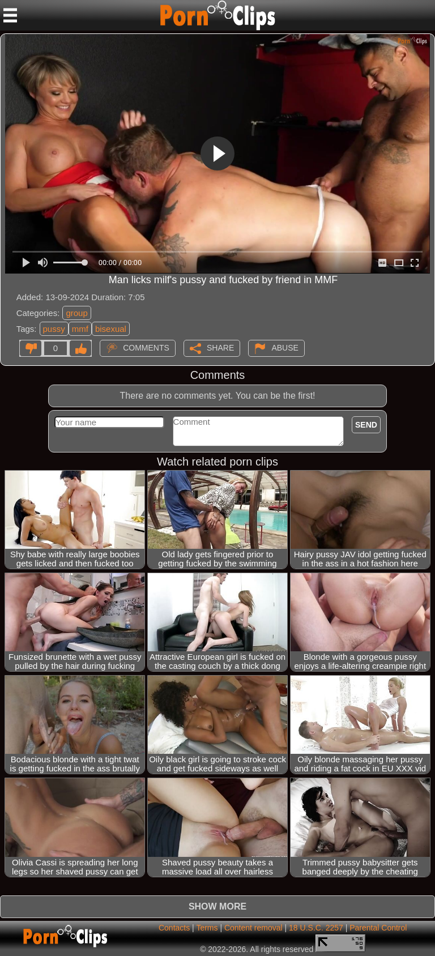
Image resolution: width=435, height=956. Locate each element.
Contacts (174, 927)
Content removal (253, 927)
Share (220, 347)
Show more (217, 906)
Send (366, 424)
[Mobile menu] (10, 15)
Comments (146, 347)
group (76, 313)
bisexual (110, 329)
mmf (80, 329)
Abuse (284, 347)
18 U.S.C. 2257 (316, 927)
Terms (207, 927)
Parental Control (378, 927)
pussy (54, 329)
